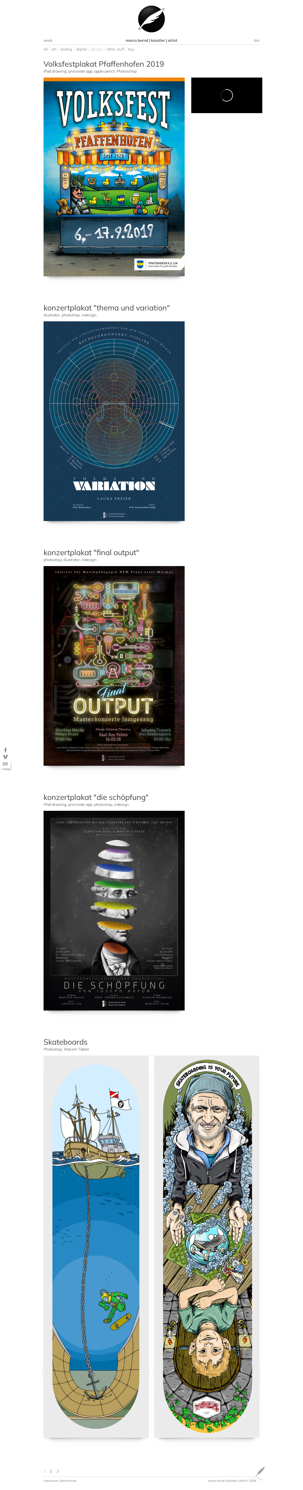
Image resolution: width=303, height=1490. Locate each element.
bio (256, 40)
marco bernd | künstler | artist (227, 1480)
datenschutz (68, 1480)
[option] (151, 19)
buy (131, 49)
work (48, 40)
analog (66, 49)
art (54, 49)
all (46, 49)
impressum (51, 1480)
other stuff (115, 49)
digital (81, 49)
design (96, 49)
